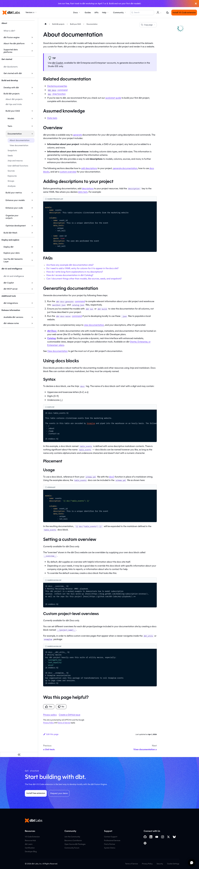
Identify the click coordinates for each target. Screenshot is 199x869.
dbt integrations (11, 303)
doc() (111, 476)
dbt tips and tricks (14, 104)
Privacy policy (50, 714)
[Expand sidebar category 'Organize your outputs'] (32, 216)
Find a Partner (109, 844)
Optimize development (16, 225)
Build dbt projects (12, 93)
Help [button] (104, 12)
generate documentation (125, 168)
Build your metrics (14, 192)
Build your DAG (13, 110)
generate (77, 134)
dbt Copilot (9, 282)
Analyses (12, 186)
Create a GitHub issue (69, 714)
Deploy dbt (8, 246)
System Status (109, 848)
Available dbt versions (13, 317)
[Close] (196, 3)
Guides (88, 12)
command (57, 90)
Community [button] (118, 12)
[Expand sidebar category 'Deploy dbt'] (32, 247)
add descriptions (89, 168)
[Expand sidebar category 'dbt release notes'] (32, 323)
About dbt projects (14, 99)
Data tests (52, 118)
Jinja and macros (15, 160)
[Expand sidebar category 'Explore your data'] (32, 253)
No (61, 706)
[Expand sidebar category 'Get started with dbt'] (32, 73)
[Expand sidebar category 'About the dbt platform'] (32, 43)
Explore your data (12, 252)
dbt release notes (11, 323)
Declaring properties (57, 86)
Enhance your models (15, 200)
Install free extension (35, 793)
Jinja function (56, 94)
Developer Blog (31, 851)
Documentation (15, 133)
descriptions (88, 188)
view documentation (94, 325)
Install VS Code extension (184, 12)
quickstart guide (113, 98)
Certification (30, 848)
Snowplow (91, 423)
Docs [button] (75, 12)
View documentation (19, 145)
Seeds (10, 155)
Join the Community (72, 836)
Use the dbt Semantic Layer (13, 260)
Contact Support (110, 836)
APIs (96, 12)
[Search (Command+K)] (142, 12)
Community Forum (71, 848)
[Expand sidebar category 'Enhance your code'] (32, 208)
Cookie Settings (173, 863)
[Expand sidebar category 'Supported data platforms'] (32, 51)
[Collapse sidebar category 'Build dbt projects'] (32, 93)
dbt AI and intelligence (14, 276)
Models (11, 118)
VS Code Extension (32, 836)
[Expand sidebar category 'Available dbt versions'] (32, 317)
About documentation (19, 140)
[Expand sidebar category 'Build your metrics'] (32, 192)
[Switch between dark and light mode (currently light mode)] (167, 12)
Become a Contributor (73, 840)
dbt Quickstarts (11, 66)
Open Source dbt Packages (75, 844)
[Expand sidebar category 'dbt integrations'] (32, 303)
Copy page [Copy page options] (148, 24)
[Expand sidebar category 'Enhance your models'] (32, 200)
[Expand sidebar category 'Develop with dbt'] (32, 87)
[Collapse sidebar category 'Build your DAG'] (32, 111)
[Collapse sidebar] (19, 754)
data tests (83, 192)
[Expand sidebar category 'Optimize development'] (32, 225)
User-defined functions (18, 165)
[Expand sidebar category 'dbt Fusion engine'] (32, 37)
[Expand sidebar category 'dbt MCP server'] (32, 289)
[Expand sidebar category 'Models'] (32, 118)
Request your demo (59, 793)
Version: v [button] (30, 12)
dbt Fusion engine (11, 37)
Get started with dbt (13, 73)
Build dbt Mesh (10, 232)
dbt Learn (28, 844)
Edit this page (50, 734)
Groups (11, 180)
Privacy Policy (48, 722)
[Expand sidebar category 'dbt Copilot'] (32, 283)
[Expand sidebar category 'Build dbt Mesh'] (32, 233)
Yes (48, 706)
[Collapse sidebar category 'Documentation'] (32, 133)
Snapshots (12, 150)
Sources (11, 170)
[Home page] (45, 24)
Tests (10, 126)
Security (160, 863)
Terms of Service (64, 722)
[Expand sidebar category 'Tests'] (32, 126)
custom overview (68, 171)
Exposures (12, 175)
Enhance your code (14, 207)
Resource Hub (30, 840)
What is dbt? (9, 30)
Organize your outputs (12, 216)
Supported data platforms (11, 51)
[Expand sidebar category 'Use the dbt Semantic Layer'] (32, 260)
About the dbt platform (14, 43)
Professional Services (112, 840)
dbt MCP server (11, 288)
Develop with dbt (11, 87)
